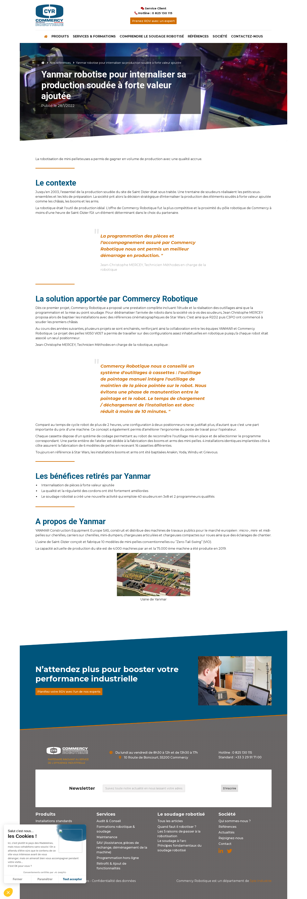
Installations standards (53, 821)
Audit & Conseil (109, 821)
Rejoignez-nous (231, 838)
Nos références (60, 63)
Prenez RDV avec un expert (153, 21)
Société (220, 36)
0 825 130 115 (242, 752)
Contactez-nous (247, 36)
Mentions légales (76, 881)
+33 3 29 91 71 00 (248, 757)
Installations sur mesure (54, 827)
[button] (60, 36)
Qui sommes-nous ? (235, 821)
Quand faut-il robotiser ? (176, 827)
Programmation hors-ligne (118, 858)
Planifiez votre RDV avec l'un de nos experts (68, 691)
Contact (225, 844)
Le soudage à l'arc (171, 841)
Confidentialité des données (114, 881)
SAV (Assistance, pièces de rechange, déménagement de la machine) (122, 847)
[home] (49, 15)
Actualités (227, 832)
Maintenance (107, 837)
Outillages (43, 832)
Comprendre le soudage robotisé (152, 36)
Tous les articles (170, 821)
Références (198, 36)
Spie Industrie (224, 881)
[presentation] (205, 787)
